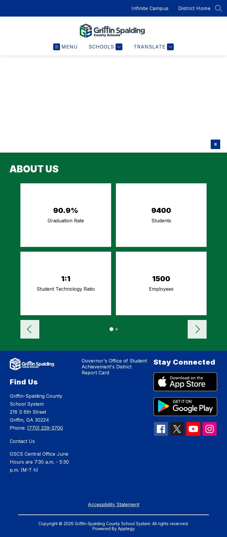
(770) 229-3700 (45, 428)
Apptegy (126, 528)
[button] (29, 330)
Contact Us (22, 441)
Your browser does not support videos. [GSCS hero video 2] (113, 104)
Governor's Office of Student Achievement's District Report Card (114, 367)
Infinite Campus (150, 8)
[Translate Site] (153, 47)
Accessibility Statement (113, 504)
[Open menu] (65, 47)
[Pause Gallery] (215, 144)
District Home (194, 8)
